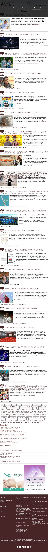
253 (31, 422)
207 (14, 419)
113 (28, 411)
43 (27, 406)
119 (41, 411)
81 (9, 409)
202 (2, 419)
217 (36, 419)
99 (43, 409)
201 (44, 417)
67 (27, 408)
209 (18, 419)
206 (11, 419)
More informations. (36, 9)
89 (24, 409)
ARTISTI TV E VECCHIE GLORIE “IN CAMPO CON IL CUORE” (25, 211)
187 (13, 417)
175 (31, 416)
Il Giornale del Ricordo (5, 538)
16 (24, 405)
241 (1, 422)
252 (28, 422)
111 (24, 411)
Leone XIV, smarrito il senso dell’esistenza (24, 515)
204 (6, 419)
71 (35, 408)
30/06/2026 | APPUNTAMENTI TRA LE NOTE (9, 449)
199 (40, 417)
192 (24, 417)
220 (43, 419)
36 (14, 406)
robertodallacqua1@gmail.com (41, 538)
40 (22, 406)
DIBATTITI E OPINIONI (9, 88)
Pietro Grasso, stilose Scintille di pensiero (24, 530)
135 (31, 412)
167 (13, 416)
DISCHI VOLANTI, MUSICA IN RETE (12, 108)
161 (45, 414)
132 (24, 412)
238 (40, 420)
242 (4, 422)
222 (2, 420)
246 (14, 422)
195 (31, 417)
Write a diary (3, 506)
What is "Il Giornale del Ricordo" (6, 501)
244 (9, 422)
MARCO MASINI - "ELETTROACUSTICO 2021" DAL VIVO (24, 347)
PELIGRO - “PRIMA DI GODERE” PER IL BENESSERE (22, 366)
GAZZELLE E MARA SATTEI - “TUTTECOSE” (19, 93)
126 (11, 412)
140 (42, 412)
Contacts (2, 497)
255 (35, 422)
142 (1, 414)
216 (34, 419)
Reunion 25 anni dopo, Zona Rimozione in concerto (24, 439)
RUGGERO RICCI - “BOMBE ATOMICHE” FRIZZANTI (22, 112)
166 (11, 416)
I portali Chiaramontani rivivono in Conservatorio (24, 433)
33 (8, 406)
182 (1, 417)
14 (20, 405)
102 (4, 411)
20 (31, 405)
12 (17, 405)
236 (35, 420)
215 (32, 419)
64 (22, 408)
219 (41, 419)
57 (9, 408)
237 (37, 420)
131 (22, 412)
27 (44, 405)
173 (26, 416)
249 (21, 422)
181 (45, 416)
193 (26, 417)
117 (36, 411)
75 (43, 408)
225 (9, 420)
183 (4, 417)
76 (45, 408)
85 (16, 409)
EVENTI (6, 30)
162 (1, 416)
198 (38, 417)
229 (18, 420)
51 (43, 406)
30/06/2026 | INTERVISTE (5, 451)
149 (18, 414)
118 (39, 411)
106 (13, 411)
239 (42, 420)
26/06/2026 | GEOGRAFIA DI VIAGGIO (7, 460)
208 (16, 419)
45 (31, 406)
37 (16, 406)
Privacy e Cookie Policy (6, 514)
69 (31, 408)
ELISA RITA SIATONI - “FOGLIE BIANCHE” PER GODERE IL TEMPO (25, 231)
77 (1, 409)
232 (25, 420)
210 (21, 419)
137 (35, 412)
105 (10, 411)
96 (37, 409)
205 (9, 419)
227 (14, 420)
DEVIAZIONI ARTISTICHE (10, 168)
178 (38, 416)
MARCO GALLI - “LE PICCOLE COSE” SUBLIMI (21, 308)
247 (16, 422)
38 (18, 406)
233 (28, 420)
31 (5, 406)
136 (33, 412)
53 (1, 408)
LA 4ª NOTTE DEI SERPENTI (6, 453)
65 (24, 408)
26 (42, 405)
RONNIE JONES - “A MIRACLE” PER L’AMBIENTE (21, 289)
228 (16, 420)
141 (44, 412)
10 (13, 405)
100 (45, 409)
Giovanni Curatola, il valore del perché (11, 450)
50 (41, 406)
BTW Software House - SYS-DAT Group (20, 544)
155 (31, 414)
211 (23, 419)
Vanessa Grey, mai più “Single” (8, 448)
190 (20, 417)
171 (22, 416)
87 (20, 409)
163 (4, 416)
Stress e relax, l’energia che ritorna (10, 456)
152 (25, 414)
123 (4, 412)
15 (22, 405)
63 (20, 408)
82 (11, 409)
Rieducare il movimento (24, 525)
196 (33, 417)
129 (17, 412)
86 (18, 409)
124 (6, 412)
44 (29, 406)
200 (42, 417)
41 (24, 406)
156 (34, 414)
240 (45, 420)
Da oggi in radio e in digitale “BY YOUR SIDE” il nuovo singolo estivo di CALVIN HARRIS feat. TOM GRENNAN (26, 132)
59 (12, 408)
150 (20, 414)
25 (40, 405)
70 (33, 408)
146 (11, 414)
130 (20, 412)
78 (3, 409)
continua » (37, 24)
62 (18, 408)
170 (20, 416)
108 (17, 411)
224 (6, 420)
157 (36, 414)
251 (26, 422)
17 (26, 405)
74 (41, 408)
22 (35, 405)
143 (4, 414)
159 (40, 414)
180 (43, 416)
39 (20, 406)
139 (40, 412)
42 (25, 406)
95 (35, 409)
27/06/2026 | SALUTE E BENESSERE (7, 457)
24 (38, 405)
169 (17, 416)
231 (23, 420)
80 (7, 409)
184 (6, 417)
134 (29, 412)
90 (26, 409)
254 (33, 422)
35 (12, 406)
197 (35, 417)
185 (8, 417)
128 (15, 412)
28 (46, 405)
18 (27, 405)
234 (30, 420)
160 (43, 414)
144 (6, 414)
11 (15, 405)
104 (8, 411)
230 (21, 420)
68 (29, 408)
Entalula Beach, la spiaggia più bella (10, 459)
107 (15, 411)
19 (29, 405)
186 (11, 417)
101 (1, 411)
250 (23, 422)
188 (15, 417)
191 (22, 417)
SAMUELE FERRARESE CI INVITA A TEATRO (20, 328)
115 (32, 411)
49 (39, 406)
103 (6, 411)
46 (33, 406)
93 (31, 409)
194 (29, 417)
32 (7, 406)
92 (29, 409)
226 (11, 420)
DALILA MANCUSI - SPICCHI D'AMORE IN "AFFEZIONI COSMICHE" (24, 251)
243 (6, 422)
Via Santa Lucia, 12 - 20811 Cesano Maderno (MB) (19, 538)
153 (27, 414)
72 (37, 408)
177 (36, 416)
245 (11, 422)
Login (1, 511)
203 (4, 419)
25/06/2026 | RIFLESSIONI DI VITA (7, 462)
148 (15, 414)
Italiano (2, 516)
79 (5, 409)
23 (36, 405)
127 (13, 412)
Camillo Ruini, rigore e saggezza (24, 504)
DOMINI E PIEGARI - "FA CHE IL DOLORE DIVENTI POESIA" (26, 54)
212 (25, 419)
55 (5, 408)
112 (26, 411)
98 (41, 409)
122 (1, 412)
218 (39, 419)
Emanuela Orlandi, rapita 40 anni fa (24, 499)
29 (1, 406)
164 (6, 416)
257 (40, 422)
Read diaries (3, 508)
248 (19, 422)
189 (17, 417)
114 (30, 411)
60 (14, 408)
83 (12, 409)
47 (35, 406)
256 (38, 422)
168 (15, 416)
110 (22, 411)
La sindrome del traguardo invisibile (10, 461)
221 (45, 419)
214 (29, 419)
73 (39, 408)
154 (29, 414)
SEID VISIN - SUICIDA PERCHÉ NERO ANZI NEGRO (23, 73)
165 (8, 416)
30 (3, 406)
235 (33, 420)
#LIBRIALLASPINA (8, 69)
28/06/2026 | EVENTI (4, 454)
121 (45, 411)
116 (34, 411)
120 (43, 411)
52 (45, 406)
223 (4, 420)
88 (22, 409)
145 (9, 414)
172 (24, 416)
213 (27, 419)
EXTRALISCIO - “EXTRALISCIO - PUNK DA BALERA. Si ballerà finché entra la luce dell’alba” (26, 153)
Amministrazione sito (32, 544)
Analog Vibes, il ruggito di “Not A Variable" (40, 523)
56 (7, 408)
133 (26, 412)
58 (11, 408)
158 (38, 414)
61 (16, 408)
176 (33, 416)
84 (14, 409)
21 (33, 405)
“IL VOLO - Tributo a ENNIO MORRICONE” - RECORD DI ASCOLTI (24, 35)
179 (40, 416)
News (2, 30)
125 (8, 412)
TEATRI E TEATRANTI (9, 343)
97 (39, 409)
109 (19, 411)
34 (10, 406)
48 (37, 406)
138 (38, 412)
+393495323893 (32, 538)
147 (13, 414)
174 (29, 416)
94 (33, 409)
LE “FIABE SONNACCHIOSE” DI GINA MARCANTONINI (23, 269)
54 (3, 408)
